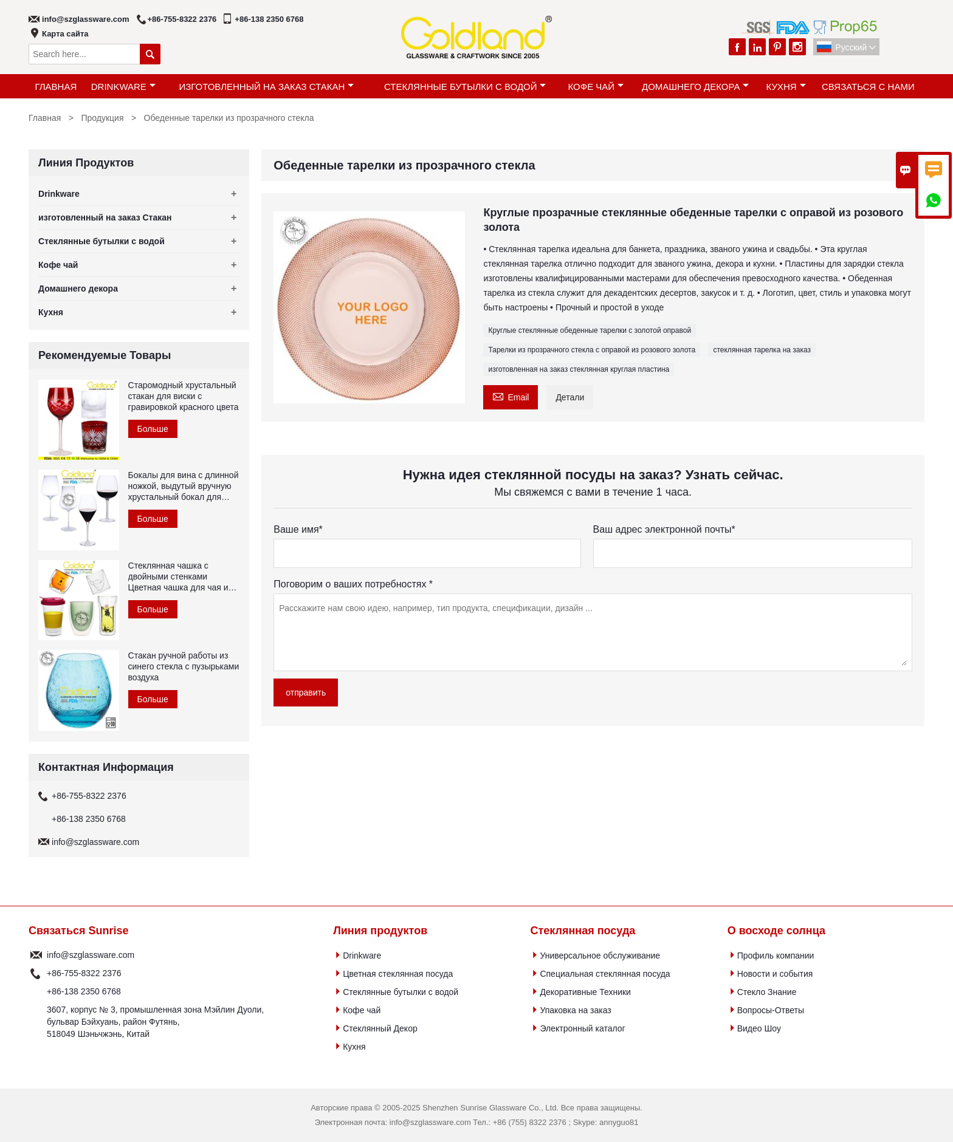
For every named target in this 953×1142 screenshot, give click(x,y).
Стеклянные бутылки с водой (465, 86)
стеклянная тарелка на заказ (762, 350)
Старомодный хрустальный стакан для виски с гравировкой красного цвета (183, 396)
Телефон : (36, 973)
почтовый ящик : (36, 955)
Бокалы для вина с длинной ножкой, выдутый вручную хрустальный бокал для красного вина (183, 486)
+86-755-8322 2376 (182, 19)
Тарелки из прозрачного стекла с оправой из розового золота (591, 350)
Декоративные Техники (585, 992)
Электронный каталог (582, 1028)
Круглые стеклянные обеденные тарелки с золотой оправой (589, 330)
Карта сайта (65, 33)
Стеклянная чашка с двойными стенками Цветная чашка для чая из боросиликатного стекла (180, 577)
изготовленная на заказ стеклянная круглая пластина (578, 369)
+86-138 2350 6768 (269, 19)
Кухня (785, 86)
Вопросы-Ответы (770, 1010)
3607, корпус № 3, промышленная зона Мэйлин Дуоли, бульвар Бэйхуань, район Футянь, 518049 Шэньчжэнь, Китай (155, 1022)
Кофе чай (596, 86)
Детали (570, 397)
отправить (306, 692)
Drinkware (123, 86)
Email (510, 395)
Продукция (102, 118)
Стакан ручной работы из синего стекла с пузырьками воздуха (183, 666)
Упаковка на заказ (575, 1010)
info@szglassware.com (85, 19)
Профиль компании (775, 955)
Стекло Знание (767, 992)
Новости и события (775, 974)
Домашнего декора (695, 86)
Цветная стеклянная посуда (398, 974)
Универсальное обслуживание (600, 955)
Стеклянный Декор (380, 1028)
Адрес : (36, 1022)
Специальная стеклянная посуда (605, 974)
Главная (56, 86)
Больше (152, 429)
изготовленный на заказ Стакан (266, 86)
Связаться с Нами (868, 86)
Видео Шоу (759, 1028)
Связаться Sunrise (78, 931)
